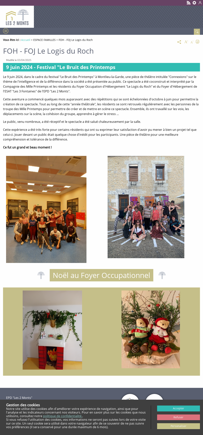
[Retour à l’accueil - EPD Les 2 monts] (17, 17)
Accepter (178, 408)
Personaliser (178, 426)
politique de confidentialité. (62, 416)
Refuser (178, 417)
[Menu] (5, 31)
